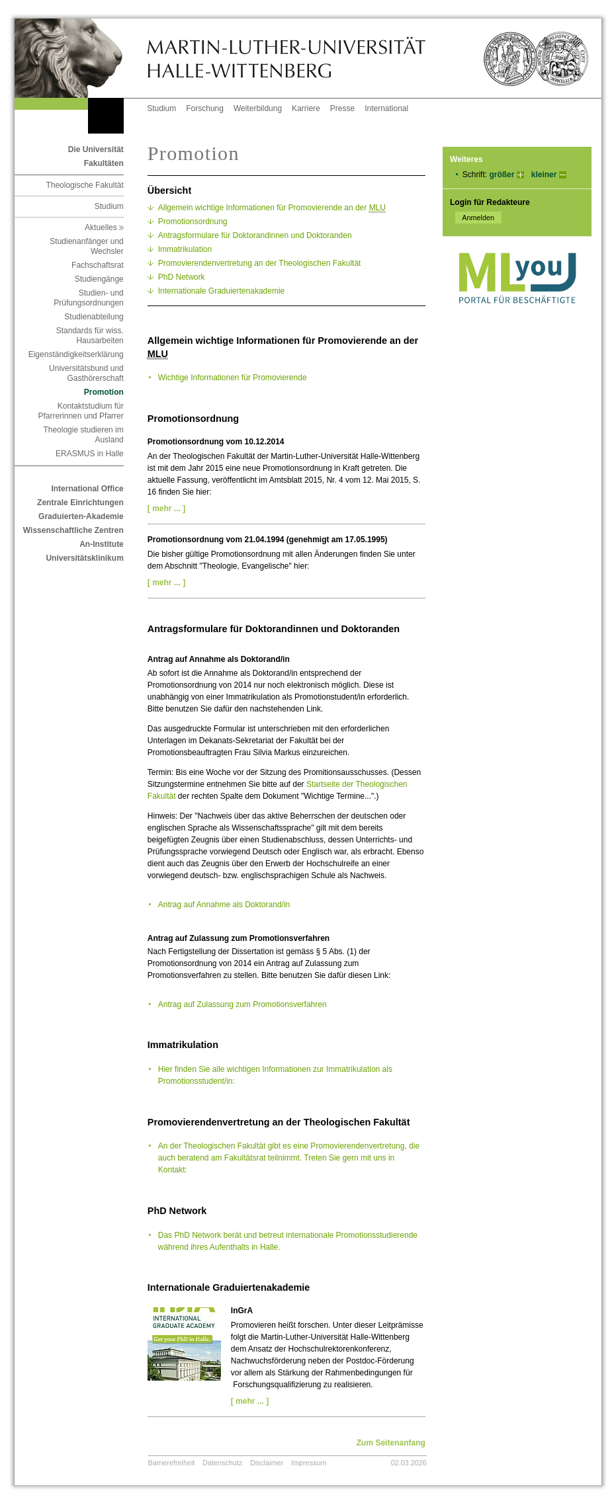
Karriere (306, 108)
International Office (87, 488)
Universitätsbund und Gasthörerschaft (86, 373)
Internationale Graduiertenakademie (221, 291)
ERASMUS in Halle (90, 453)
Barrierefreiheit (171, 1463)
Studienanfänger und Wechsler (86, 246)
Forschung (205, 108)
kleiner (544, 174)
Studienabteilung (93, 316)
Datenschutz (222, 1463)
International (386, 108)
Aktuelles (104, 227)
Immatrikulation (185, 249)
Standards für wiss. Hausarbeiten (90, 335)
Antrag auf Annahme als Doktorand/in (224, 904)
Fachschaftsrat (97, 265)
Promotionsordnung (193, 221)
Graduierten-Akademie (81, 516)
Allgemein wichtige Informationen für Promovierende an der (272, 208)
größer (501, 174)
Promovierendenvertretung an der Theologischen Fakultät (259, 263)
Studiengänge (99, 279)
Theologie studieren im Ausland (83, 434)
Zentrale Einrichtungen (80, 502)
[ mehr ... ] (166, 508)
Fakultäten (104, 163)
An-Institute (101, 544)
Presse (342, 108)
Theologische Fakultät (84, 185)
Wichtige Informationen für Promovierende (232, 377)
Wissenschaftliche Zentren (73, 530)
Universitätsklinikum (84, 558)
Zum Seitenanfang (391, 1442)
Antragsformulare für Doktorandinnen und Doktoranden (255, 235)
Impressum (308, 1463)
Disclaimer (266, 1463)
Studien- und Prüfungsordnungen (88, 297)
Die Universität (96, 149)
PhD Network (181, 277)
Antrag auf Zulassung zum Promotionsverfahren (242, 1004)
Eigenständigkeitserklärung (76, 354)
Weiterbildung (258, 108)
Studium (161, 108)
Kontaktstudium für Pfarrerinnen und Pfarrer (80, 411)
